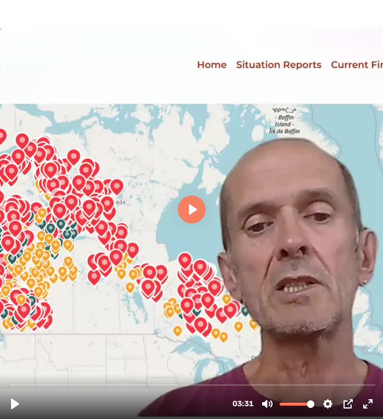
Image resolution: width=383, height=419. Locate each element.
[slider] (193, 384)
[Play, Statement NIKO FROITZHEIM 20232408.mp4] (15, 404)
